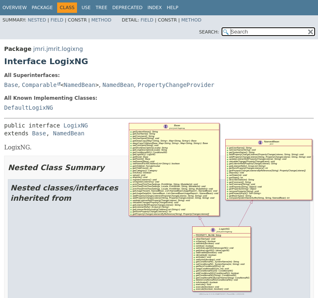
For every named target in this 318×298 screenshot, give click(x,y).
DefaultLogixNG (28, 107)
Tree (101, 7)
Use (86, 7)
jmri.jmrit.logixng (58, 49)
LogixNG (75, 125)
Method (101, 20)
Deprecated (127, 7)
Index (154, 7)
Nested (37, 20)
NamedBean (79, 85)
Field (57, 20)
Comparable (39, 85)
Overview (14, 7)
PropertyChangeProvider (175, 85)
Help (172, 7)
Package (42, 7)
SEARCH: (209, 32)
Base (11, 85)
